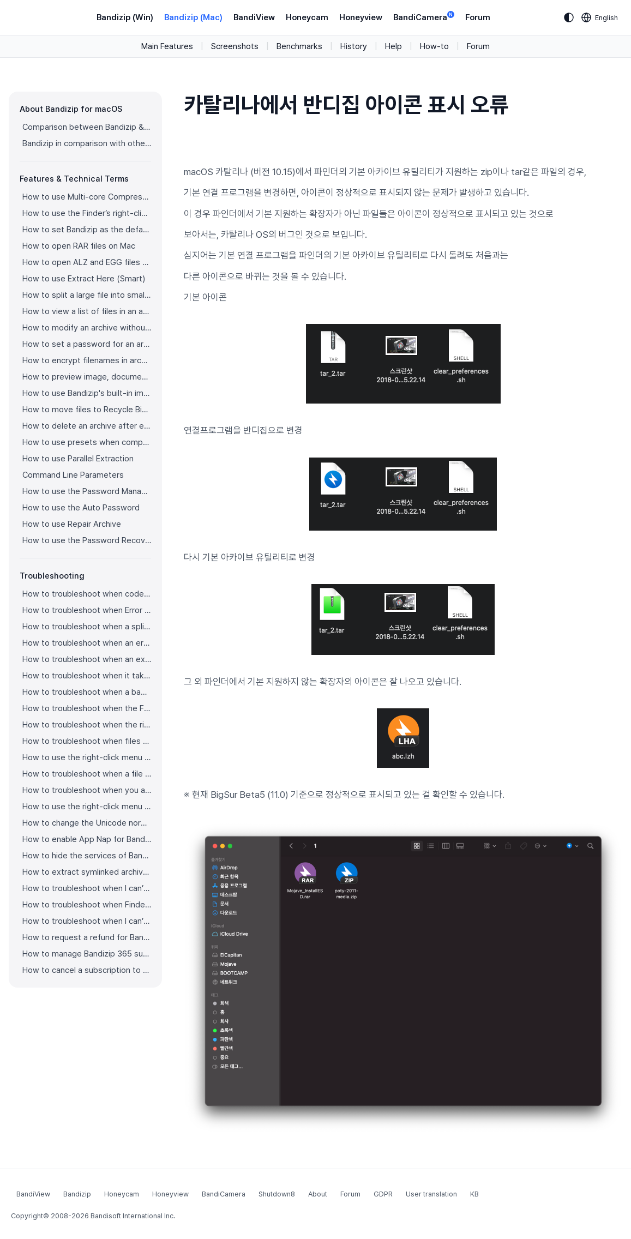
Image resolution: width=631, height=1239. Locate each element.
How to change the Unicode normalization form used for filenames (86, 823)
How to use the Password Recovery (86, 540)
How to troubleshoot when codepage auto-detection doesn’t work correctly (86, 594)
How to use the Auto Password (81, 508)
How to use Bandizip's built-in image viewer (86, 393)
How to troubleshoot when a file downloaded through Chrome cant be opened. (86, 774)
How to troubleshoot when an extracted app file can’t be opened (86, 659)
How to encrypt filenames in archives (86, 360)
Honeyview (360, 17)
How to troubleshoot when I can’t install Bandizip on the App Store (86, 921)
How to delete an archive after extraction (86, 426)
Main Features (167, 46)
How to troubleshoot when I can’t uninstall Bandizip (86, 888)
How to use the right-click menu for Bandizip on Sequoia (86, 806)
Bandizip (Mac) (193, 17)
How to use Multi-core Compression (86, 197)
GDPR (383, 1194)
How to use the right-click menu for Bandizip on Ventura (86, 757)
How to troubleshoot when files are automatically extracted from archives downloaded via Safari (86, 741)
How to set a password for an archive (86, 344)
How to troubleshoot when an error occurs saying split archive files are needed (86, 643)
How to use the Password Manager (86, 491)
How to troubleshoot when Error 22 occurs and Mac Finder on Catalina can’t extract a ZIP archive (86, 610)
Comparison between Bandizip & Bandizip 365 (86, 127)
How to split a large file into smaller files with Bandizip (86, 295)
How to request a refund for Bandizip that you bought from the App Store (86, 937)
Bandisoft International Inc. (133, 1216)
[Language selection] (600, 17)
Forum (477, 17)
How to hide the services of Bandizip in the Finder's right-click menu (86, 856)
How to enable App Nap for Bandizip (86, 839)
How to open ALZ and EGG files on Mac (86, 262)
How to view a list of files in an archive (86, 311)
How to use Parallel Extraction (78, 459)
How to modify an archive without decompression (86, 328)
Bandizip (77, 1194)
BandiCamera (423, 16)
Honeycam (307, 17)
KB (474, 1194)
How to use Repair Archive (71, 524)
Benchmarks (299, 46)
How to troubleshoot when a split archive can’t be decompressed (86, 626)
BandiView (254, 17)
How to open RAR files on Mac (78, 246)
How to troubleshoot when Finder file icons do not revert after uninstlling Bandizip (86, 905)
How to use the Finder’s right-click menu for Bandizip (86, 213)
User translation (431, 1194)
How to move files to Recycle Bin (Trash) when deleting (86, 409)
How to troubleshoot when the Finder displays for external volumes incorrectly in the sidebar (86, 708)
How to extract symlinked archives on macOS (86, 872)
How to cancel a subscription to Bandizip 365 (86, 970)
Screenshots (235, 46)
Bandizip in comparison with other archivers (86, 143)
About (317, 1194)
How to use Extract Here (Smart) (83, 279)
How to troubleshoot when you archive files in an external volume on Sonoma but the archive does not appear (86, 790)
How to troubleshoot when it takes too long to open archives (86, 676)
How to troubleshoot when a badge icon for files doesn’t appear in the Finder (86, 692)
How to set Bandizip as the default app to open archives (86, 229)
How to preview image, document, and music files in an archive (86, 377)
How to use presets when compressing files (86, 442)
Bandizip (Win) (125, 17)
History (353, 46)
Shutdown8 (277, 1194)
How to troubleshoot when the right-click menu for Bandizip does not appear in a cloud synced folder (86, 725)
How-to (434, 46)
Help (393, 46)
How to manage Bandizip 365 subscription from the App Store (86, 954)
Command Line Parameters (73, 475)
